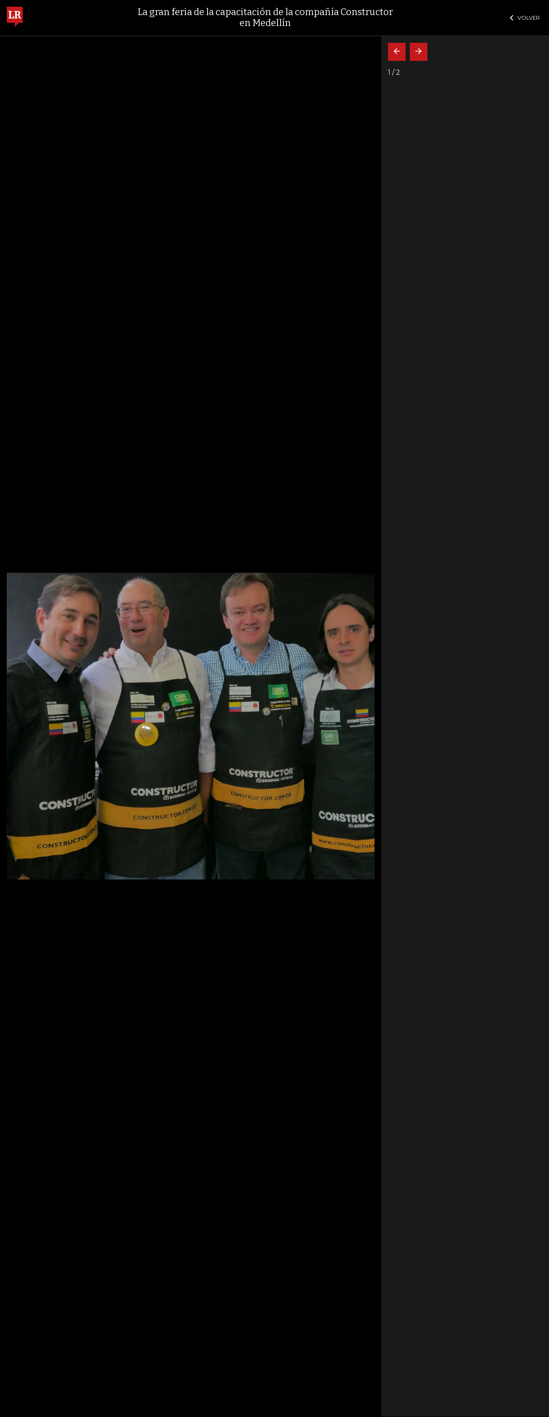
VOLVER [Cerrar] (525, 17)
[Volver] (397, 52)
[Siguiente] (418, 52)
